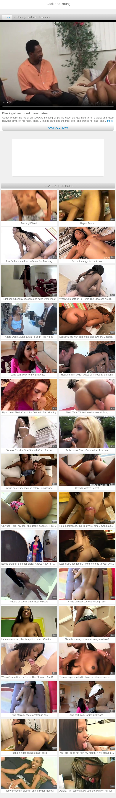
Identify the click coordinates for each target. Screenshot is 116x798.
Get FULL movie (58, 127)
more (109, 121)
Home (7, 17)
